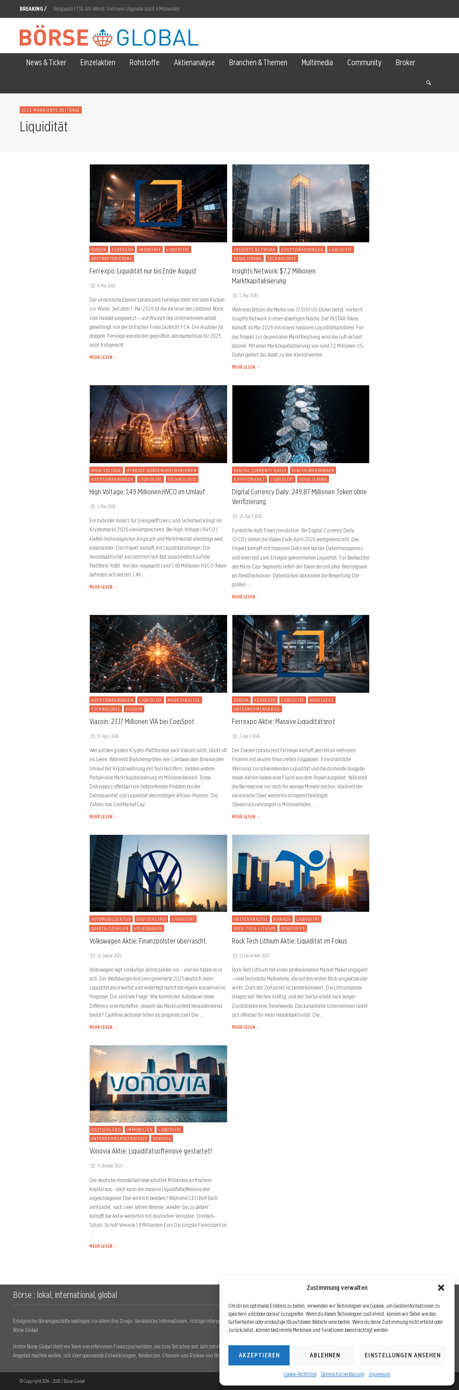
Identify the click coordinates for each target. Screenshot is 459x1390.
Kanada (282, 919)
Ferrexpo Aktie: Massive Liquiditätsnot (283, 721)
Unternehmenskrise (257, 709)
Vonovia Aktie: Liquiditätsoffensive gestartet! (150, 1150)
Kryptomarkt (249, 479)
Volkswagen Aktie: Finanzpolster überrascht (147, 940)
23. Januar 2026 (105, 955)
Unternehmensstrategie (119, 1138)
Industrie (150, 249)
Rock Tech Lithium (255, 928)
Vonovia (162, 1138)
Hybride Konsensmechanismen (161, 470)
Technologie (281, 258)
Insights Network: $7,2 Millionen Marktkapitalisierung (274, 275)
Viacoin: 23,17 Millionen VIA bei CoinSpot (141, 721)
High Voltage (106, 470)
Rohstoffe (322, 700)
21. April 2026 (104, 736)
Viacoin (134, 709)
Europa (98, 249)
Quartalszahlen (110, 928)
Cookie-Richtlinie (300, 1374)
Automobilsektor (111, 919)
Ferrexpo (122, 249)
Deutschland (151, 919)
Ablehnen (325, 1355)
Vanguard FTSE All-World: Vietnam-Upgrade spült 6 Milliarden (116, 8)
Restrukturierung (111, 258)
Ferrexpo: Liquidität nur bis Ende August (143, 270)
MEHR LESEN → (103, 357)
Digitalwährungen (313, 470)
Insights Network (255, 249)
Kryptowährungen (302, 249)
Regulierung (248, 258)
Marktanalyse (184, 700)
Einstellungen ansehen (403, 1355)
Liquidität (177, 249)
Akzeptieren (259, 1355)
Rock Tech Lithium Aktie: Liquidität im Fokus (289, 940)
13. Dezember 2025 (251, 955)
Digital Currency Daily (260, 470)
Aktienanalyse (251, 919)
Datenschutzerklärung (342, 1374)
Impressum (380, 1374)
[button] (441, 1287)
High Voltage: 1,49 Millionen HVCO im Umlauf (147, 491)
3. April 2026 (246, 736)
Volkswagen (148, 928)
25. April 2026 (247, 516)
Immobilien (139, 1129)
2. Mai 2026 (245, 295)
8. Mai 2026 (102, 285)
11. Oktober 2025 (105, 1165)
